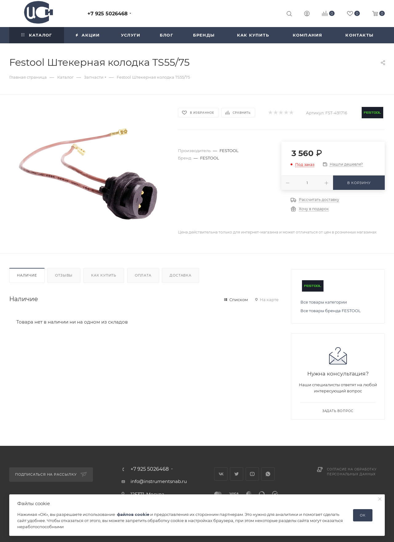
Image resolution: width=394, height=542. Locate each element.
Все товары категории (323, 302)
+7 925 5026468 (107, 14)
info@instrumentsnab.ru (159, 481)
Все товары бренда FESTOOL (330, 310)
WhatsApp (268, 474)
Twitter (236, 474)
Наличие (27, 275)
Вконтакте (220, 474)
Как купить (103, 275)
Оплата (143, 275)
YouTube (252, 474)
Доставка (180, 275)
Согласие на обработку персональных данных (352, 471)
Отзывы (64, 275)
